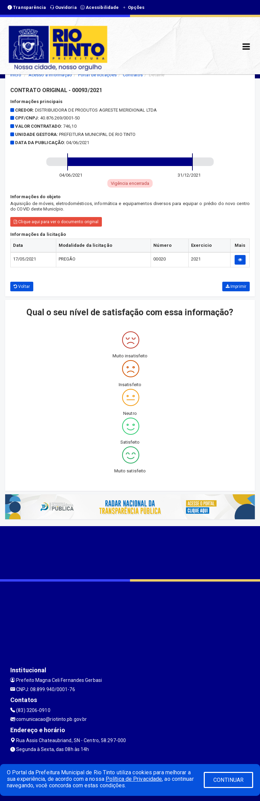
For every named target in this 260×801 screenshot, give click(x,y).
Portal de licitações (97, 74)
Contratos (133, 74)
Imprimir (236, 286)
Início (15, 74)
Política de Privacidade (134, 779)
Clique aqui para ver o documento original (56, 221)
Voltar (22, 286)
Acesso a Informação (50, 74)
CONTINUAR (228, 780)
